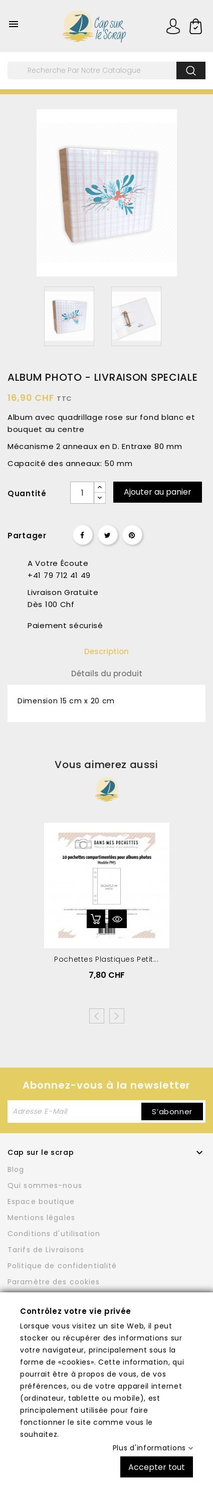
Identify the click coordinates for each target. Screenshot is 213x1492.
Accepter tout (156, 1466)
